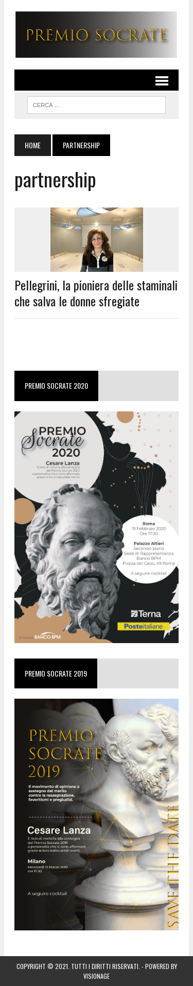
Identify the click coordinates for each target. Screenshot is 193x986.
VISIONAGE (96, 976)
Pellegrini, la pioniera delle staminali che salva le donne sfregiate (96, 292)
